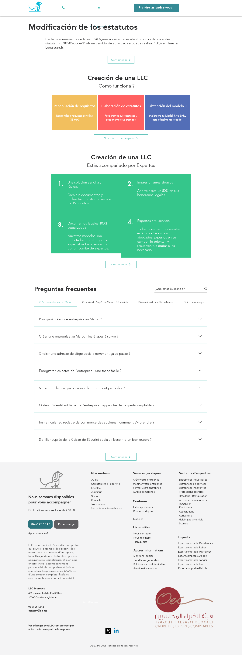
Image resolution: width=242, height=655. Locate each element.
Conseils (96, 500)
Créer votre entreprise (146, 479)
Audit (94, 479)
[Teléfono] (63, 7)
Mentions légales (143, 555)
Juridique (96, 491)
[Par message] (66, 524)
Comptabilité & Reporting (105, 483)
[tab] (55, 302)
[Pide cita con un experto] (121, 138)
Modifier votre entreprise (147, 483)
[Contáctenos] (121, 59)
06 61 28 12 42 (36, 606)
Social (94, 496)
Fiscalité (96, 487)
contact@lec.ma (88, 602)
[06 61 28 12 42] (40, 524)
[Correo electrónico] (99, 7)
